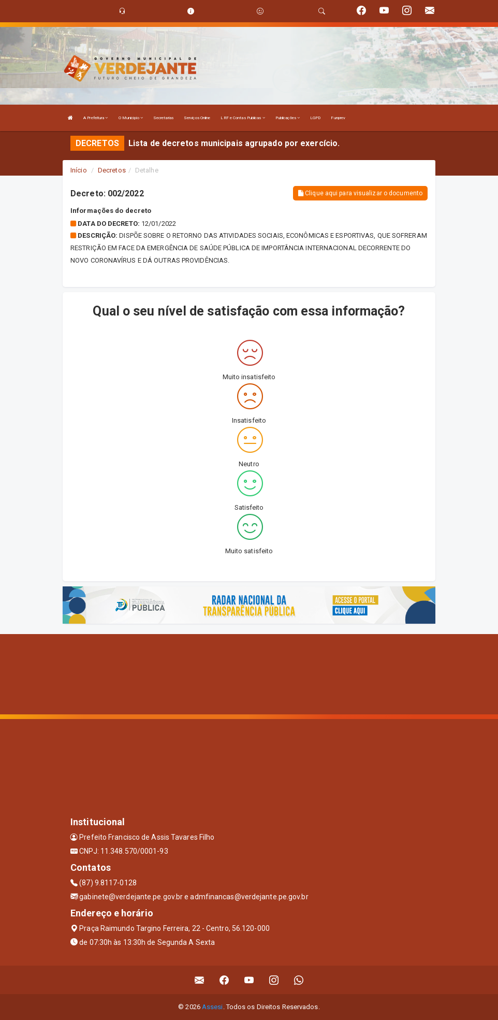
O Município (131, 118)
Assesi (212, 1007)
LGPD (315, 118)
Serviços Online (197, 118)
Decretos (112, 170)
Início (78, 170)
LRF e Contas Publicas (243, 118)
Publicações (287, 118)
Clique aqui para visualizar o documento (360, 193)
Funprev (338, 118)
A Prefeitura (95, 118)
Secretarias (163, 118)
